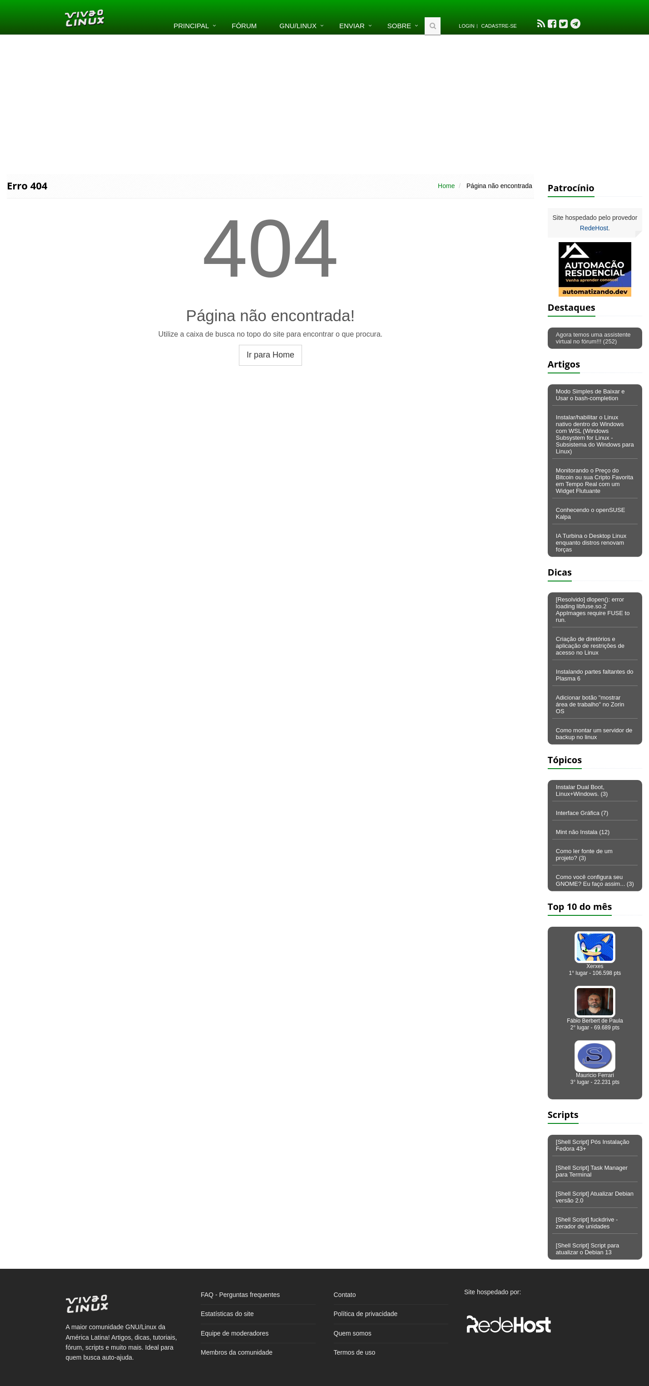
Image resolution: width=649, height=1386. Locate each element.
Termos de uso (355, 1352)
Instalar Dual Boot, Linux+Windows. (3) (582, 790)
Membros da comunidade (236, 1352)
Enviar (352, 26)
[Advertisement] (324, 103)
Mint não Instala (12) (583, 832)
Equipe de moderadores (234, 1333)
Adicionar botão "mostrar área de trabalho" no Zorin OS (590, 704)
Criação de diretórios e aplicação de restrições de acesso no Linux (590, 646)
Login (466, 26)
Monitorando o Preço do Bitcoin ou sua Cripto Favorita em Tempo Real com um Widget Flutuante (595, 480)
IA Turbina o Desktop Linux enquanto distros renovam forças (591, 542)
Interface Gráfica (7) (582, 813)
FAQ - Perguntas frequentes (240, 1294)
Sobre (399, 26)
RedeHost (594, 228)
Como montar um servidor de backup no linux (594, 733)
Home (446, 185)
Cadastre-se (499, 26)
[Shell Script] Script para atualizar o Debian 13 (587, 1249)
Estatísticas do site (227, 1313)
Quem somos (353, 1333)
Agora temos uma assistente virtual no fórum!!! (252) (593, 338)
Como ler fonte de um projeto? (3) (584, 854)
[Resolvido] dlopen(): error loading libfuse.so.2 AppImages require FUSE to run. (593, 609)
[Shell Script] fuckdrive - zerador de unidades (587, 1223)
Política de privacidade (366, 1313)
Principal (191, 26)
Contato (345, 1294)
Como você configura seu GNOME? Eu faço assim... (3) (595, 880)
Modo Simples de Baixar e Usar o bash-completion (590, 395)
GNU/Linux (298, 26)
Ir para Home (270, 354)
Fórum (244, 26)
